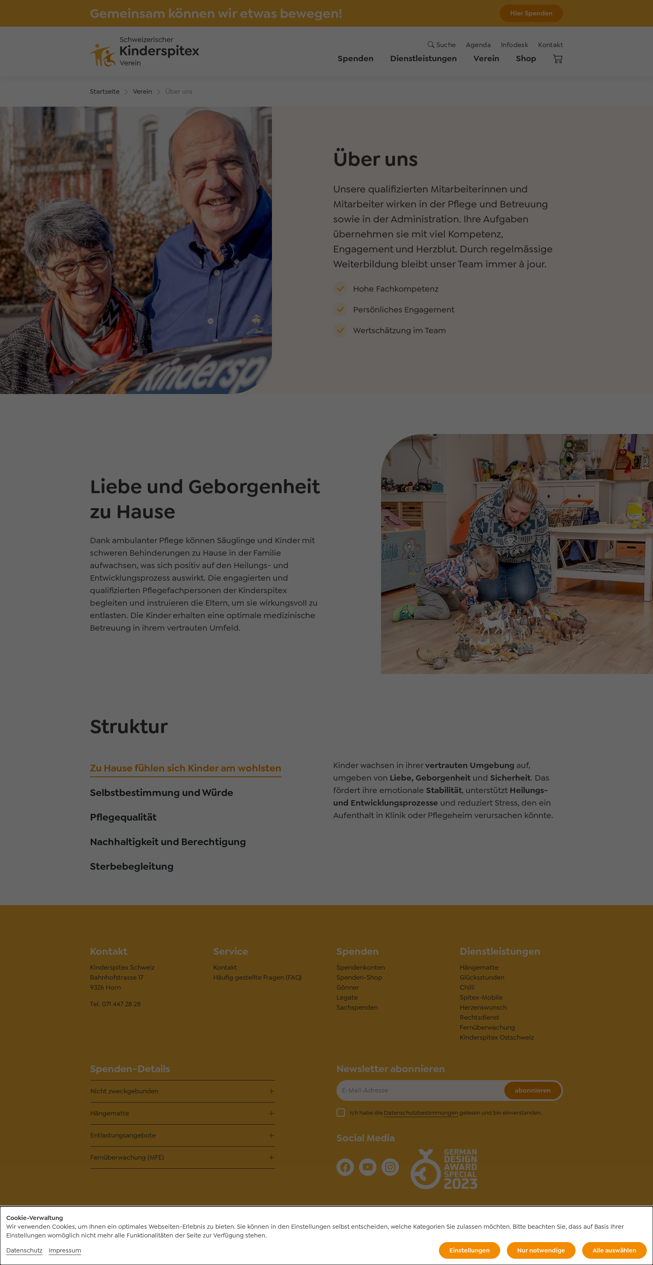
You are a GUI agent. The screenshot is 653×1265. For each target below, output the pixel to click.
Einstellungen (469, 1250)
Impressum (65, 1250)
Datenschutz (24, 1250)
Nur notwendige (541, 1250)
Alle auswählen (614, 1250)
